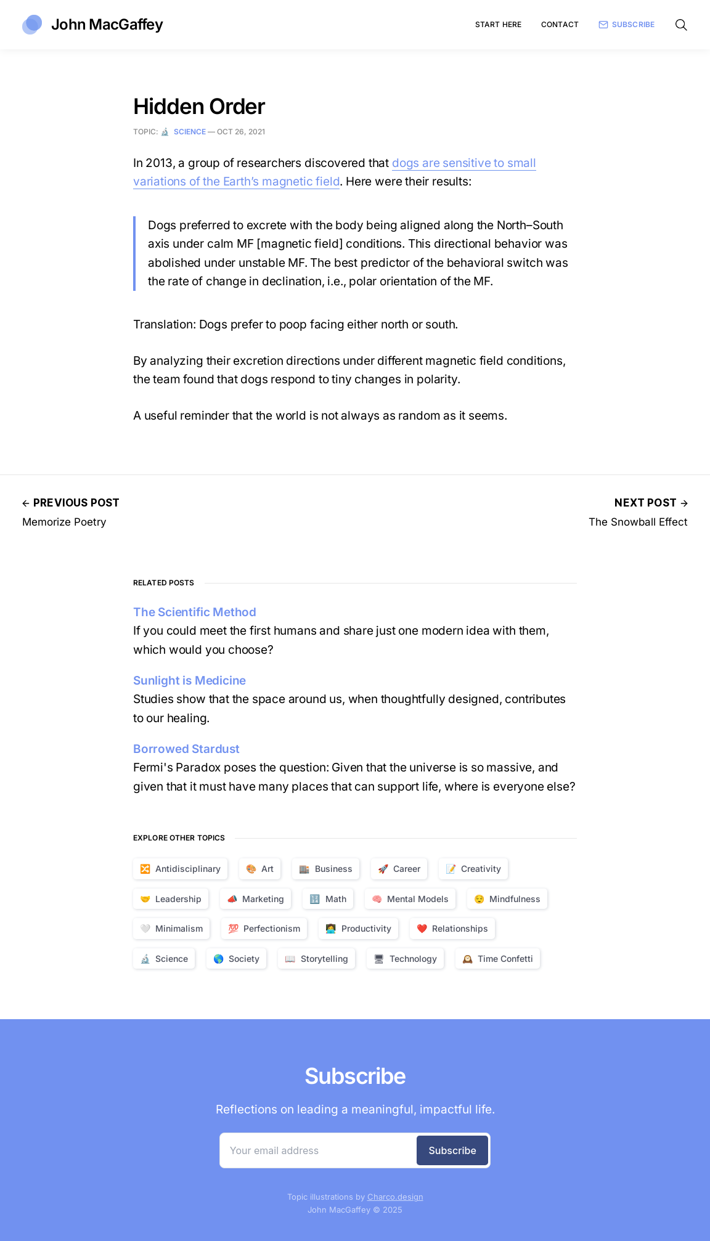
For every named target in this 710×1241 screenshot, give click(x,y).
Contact (560, 24)
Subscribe (626, 25)
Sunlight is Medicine (189, 680)
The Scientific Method (194, 612)
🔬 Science (183, 132)
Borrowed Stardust (186, 749)
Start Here (498, 24)
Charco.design (395, 1197)
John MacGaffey (92, 25)
